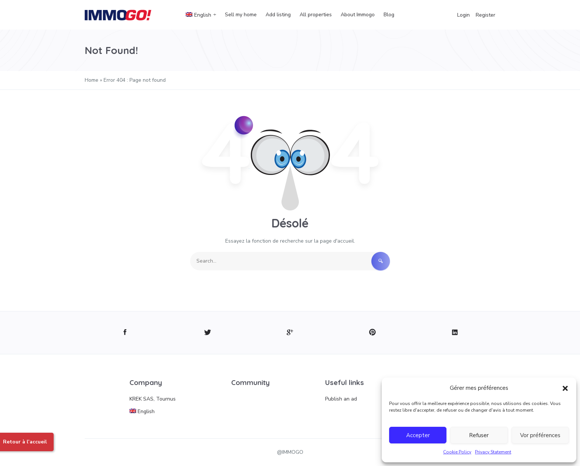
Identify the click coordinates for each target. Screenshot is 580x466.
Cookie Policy (457, 452)
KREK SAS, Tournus (152, 398)
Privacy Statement (493, 452)
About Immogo (358, 14)
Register (485, 14)
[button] (565, 388)
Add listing (278, 14)
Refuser (479, 435)
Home (91, 80)
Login (463, 14)
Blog (389, 14)
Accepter (418, 435)
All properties (316, 14)
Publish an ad (341, 398)
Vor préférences (540, 435)
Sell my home (241, 14)
